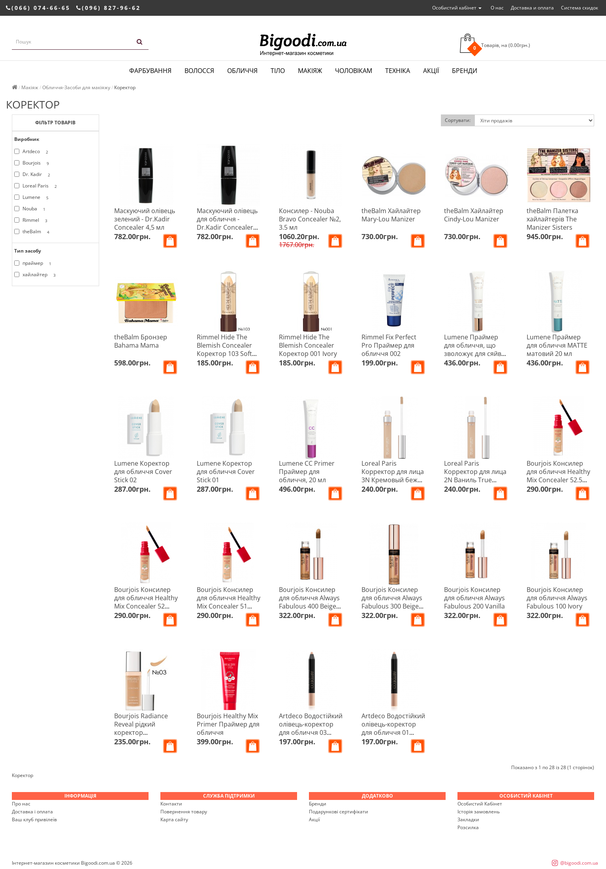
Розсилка (468, 827)
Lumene (32, 197)
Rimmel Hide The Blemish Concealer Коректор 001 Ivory (308, 345)
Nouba (31, 208)
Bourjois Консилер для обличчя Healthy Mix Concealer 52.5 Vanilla (558, 476)
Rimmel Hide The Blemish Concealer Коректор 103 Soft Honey (224, 349)
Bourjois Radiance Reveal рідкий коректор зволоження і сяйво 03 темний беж (144, 732)
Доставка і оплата (32, 811)
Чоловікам (353, 70)
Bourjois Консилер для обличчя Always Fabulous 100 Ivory (557, 598)
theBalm (33, 231)
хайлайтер (36, 274)
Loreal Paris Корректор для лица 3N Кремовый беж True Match (392, 476)
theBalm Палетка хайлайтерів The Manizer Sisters (552, 219)
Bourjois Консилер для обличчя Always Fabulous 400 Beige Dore (309, 602)
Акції (431, 70)
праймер (34, 263)
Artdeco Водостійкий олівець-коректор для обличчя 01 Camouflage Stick (393, 728)
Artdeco (32, 151)
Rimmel (32, 220)
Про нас (21, 803)
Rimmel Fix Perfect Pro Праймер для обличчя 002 (388, 345)
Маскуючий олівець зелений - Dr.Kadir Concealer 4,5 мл (144, 219)
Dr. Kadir (33, 174)
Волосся (199, 70)
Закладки (468, 819)
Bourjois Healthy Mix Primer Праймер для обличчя (228, 724)
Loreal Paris (37, 185)
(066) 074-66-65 (38, 7)
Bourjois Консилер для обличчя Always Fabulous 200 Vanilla (474, 598)
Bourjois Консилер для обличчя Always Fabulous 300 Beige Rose (391, 602)
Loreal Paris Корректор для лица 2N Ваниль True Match (475, 476)
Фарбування (150, 70)
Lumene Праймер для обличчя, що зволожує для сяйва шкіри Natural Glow (474, 349)
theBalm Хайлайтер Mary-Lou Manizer (391, 214)
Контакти (171, 803)
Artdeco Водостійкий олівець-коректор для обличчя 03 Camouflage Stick (311, 728)
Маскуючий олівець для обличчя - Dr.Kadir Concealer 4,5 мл (227, 223)
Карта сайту (174, 819)
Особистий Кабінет (479, 803)
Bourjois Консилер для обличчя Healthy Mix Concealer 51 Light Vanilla (228, 602)
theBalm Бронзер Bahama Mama (140, 341)
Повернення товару (183, 811)
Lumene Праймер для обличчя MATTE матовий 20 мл (557, 345)
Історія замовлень (478, 811)
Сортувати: (457, 120)
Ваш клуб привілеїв (34, 819)
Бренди (464, 70)
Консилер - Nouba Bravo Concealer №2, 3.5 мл (310, 219)
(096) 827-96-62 (108, 7)
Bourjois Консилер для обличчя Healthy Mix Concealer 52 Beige (146, 602)
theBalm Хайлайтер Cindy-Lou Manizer (473, 214)
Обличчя (242, 70)
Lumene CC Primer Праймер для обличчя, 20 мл (307, 471)
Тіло (278, 70)
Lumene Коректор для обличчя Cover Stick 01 (226, 471)
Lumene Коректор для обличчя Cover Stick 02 (143, 471)
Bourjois (33, 163)
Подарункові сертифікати (338, 811)
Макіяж (310, 70)
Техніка (397, 70)
